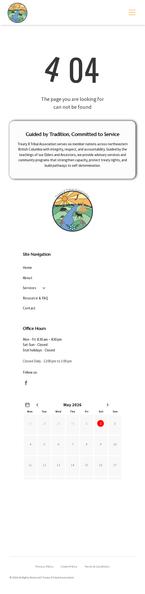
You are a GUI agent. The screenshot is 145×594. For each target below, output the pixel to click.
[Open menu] (132, 12)
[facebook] (26, 384)
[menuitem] (72, 268)
